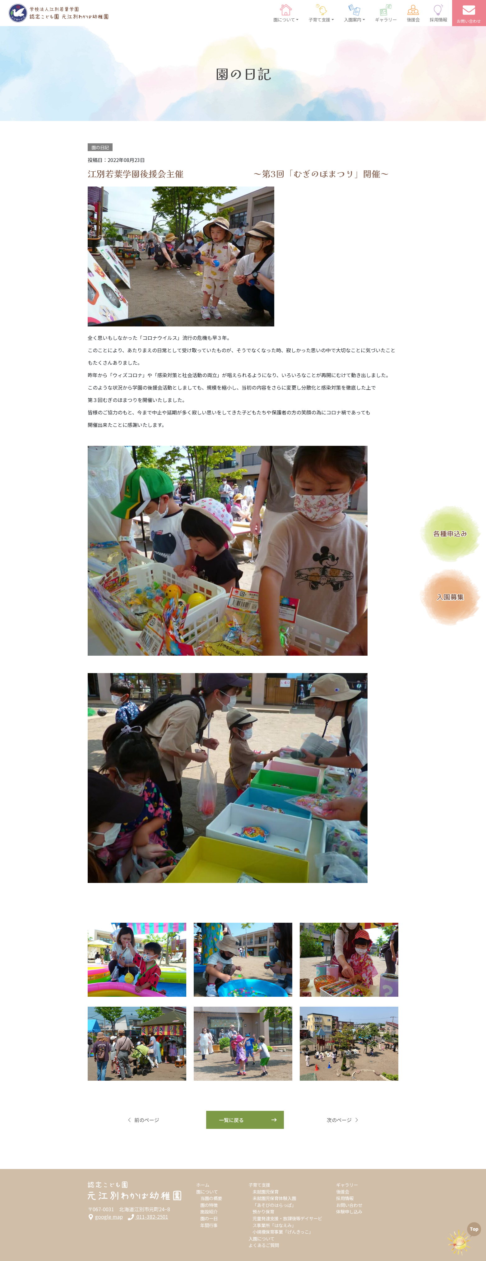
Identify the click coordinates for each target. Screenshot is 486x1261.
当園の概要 (211, 1198)
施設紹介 (209, 1211)
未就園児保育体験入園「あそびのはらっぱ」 (274, 1201)
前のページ (143, 1120)
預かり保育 (263, 1211)
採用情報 (345, 1198)
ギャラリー (347, 1184)
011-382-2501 (148, 1217)
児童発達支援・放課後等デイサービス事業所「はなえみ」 (287, 1221)
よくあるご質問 (263, 1245)
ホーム (202, 1184)
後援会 (342, 1191)
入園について (261, 1238)
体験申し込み (349, 1211)
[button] (286, 13)
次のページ (343, 1120)
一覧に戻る (231, 1120)
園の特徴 (209, 1205)
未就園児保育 (265, 1191)
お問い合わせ (349, 1205)
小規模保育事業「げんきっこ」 (282, 1231)
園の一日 (209, 1218)
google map (105, 1217)
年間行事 (209, 1225)
